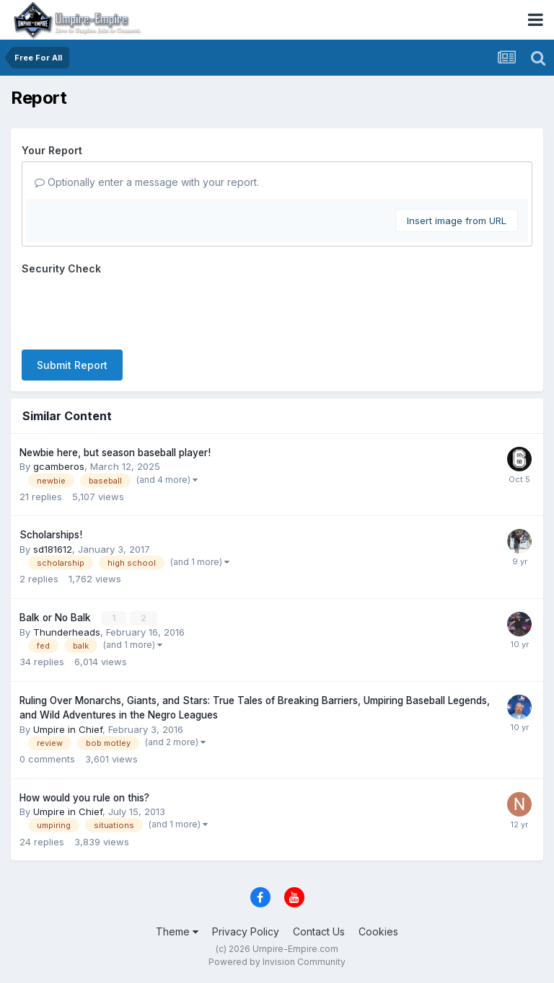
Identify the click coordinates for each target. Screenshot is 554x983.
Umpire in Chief (67, 729)
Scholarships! (50, 535)
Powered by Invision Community (277, 961)
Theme (177, 931)
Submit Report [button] (72, 365)
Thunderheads (66, 632)
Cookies (378, 931)
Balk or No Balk (56, 617)
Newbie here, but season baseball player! (115, 452)
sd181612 (52, 549)
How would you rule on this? (84, 798)
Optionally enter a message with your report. (147, 182)
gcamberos (58, 466)
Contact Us (319, 931)
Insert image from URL (456, 220)
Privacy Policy (245, 931)
